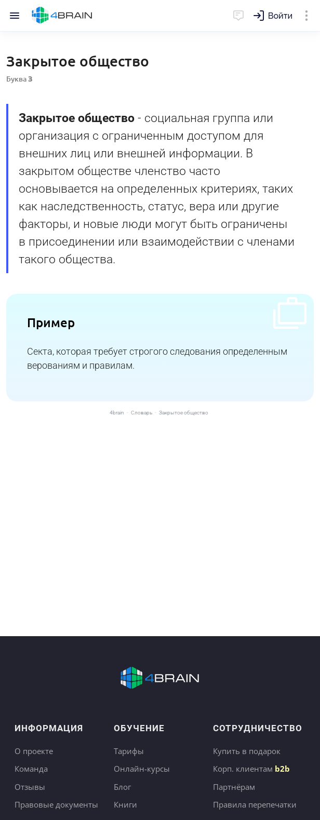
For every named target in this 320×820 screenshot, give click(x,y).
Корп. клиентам (251, 768)
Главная (62, 15)
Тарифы (129, 751)
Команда (31, 768)
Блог (122, 787)
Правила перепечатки (255, 804)
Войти (280, 16)
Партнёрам (234, 787)
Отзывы (30, 787)
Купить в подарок (247, 751)
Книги (125, 804)
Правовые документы (56, 804)
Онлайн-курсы (142, 768)
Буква (19, 79)
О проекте (34, 751)
